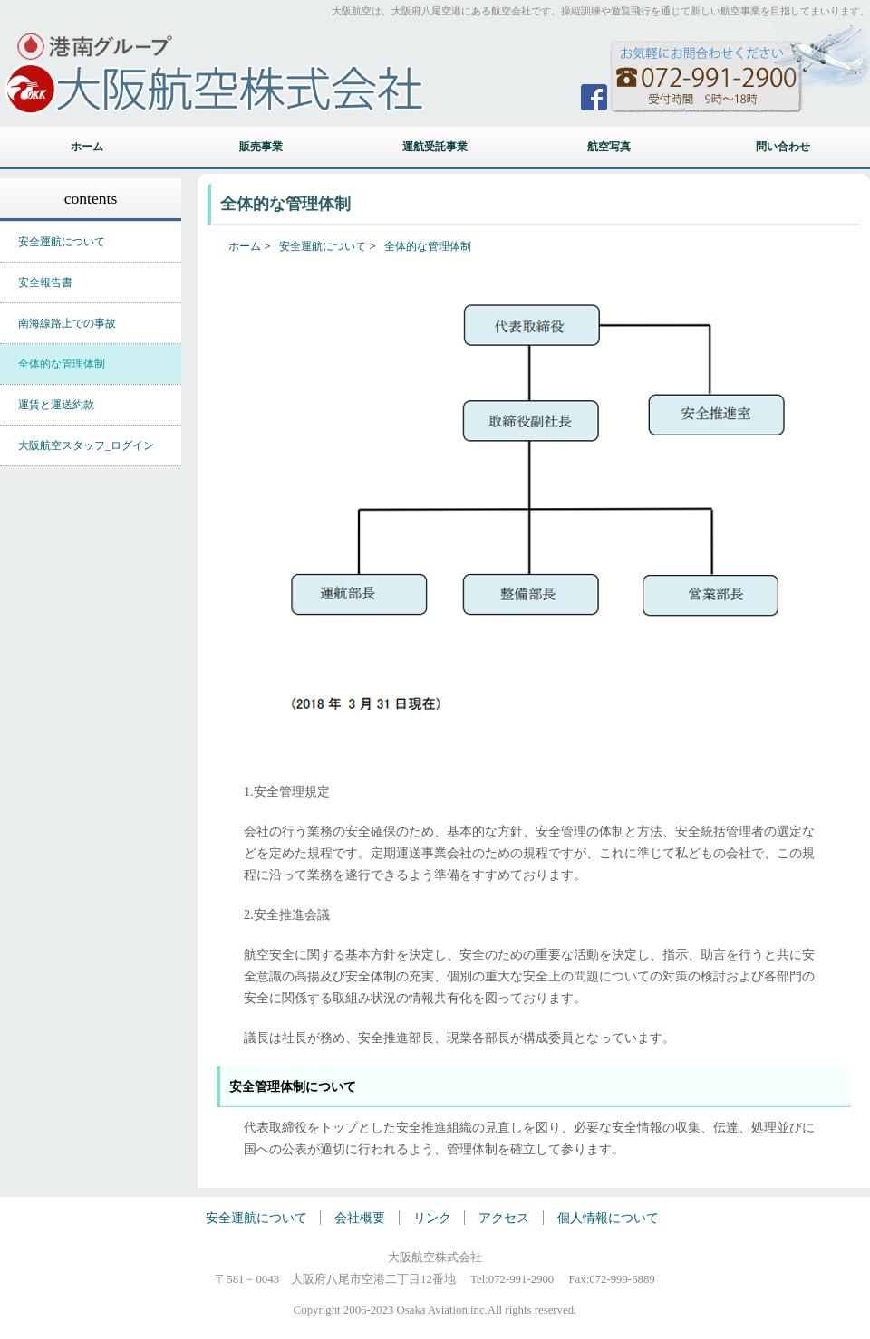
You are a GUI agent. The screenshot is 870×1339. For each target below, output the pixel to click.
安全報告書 (45, 282)
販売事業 (261, 146)
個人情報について (608, 1217)
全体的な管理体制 (61, 364)
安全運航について (61, 241)
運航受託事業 (435, 146)
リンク (434, 1217)
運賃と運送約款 (56, 404)
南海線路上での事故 (67, 323)
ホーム (87, 146)
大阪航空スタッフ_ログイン (86, 445)
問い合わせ (783, 146)
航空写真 (609, 146)
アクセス (503, 1217)
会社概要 (361, 1217)
